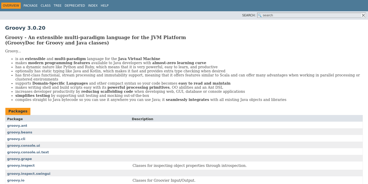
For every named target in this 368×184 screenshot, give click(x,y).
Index (93, 5)
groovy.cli (16, 139)
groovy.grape (19, 159)
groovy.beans (19, 132)
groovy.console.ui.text (28, 152)
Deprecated (75, 5)
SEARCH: (249, 15)
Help (105, 5)
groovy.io (16, 180)
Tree (58, 5)
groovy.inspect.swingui (28, 174)
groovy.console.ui (23, 145)
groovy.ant (17, 126)
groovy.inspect (21, 165)
